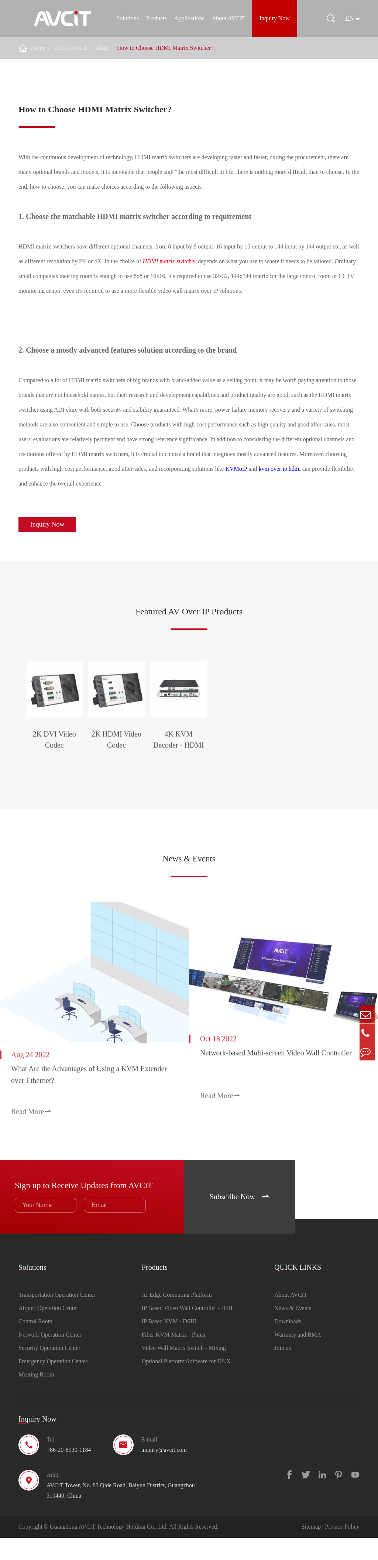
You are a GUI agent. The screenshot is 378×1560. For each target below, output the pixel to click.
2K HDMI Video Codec (189, 783)
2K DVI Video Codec (77, 783)
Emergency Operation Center (52, 1383)
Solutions (125, 18)
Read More (31, 1136)
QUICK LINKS (297, 1287)
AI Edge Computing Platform (177, 1317)
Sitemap (311, 1549)
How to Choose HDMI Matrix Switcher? (165, 48)
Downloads (287, 1343)
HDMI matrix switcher (170, 261)
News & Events (189, 893)
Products (154, 18)
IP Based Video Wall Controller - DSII (187, 1330)
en (349, 18)
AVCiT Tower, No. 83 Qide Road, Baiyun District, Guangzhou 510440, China (121, 1512)
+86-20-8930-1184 (69, 1472)
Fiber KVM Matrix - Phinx (174, 1357)
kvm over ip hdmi (280, 469)
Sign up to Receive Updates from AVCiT (87, 1206)
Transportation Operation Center (56, 1317)
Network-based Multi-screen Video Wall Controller (276, 1084)
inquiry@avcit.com (164, 1472)
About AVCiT (226, 18)
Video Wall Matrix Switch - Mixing (184, 1370)
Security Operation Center (49, 1370)
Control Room (35, 1343)
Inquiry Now (272, 18)
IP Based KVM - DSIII (169, 1343)
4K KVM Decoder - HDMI (301, 783)
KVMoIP (236, 469)
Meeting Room (36, 1396)
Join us (282, 1370)
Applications (187, 18)
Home (38, 48)
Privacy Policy (342, 1549)
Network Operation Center (50, 1357)
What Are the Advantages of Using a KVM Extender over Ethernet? (74, 1099)
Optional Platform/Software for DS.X (186, 1383)
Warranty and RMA (297, 1357)
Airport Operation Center (48, 1330)
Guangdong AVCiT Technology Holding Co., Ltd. (109, 1549)
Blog (102, 48)
